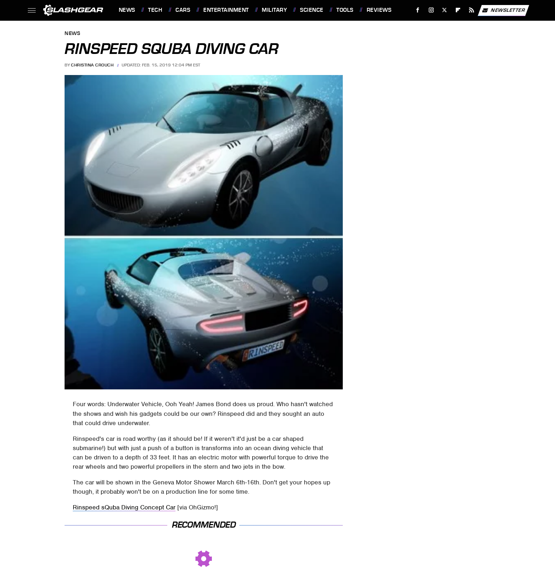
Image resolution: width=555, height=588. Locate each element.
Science (312, 10)
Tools (344, 10)
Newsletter (503, 10)
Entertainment (226, 10)
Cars (182, 10)
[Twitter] (444, 10)
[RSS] (471, 10)
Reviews (379, 10)
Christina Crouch (92, 65)
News (127, 10)
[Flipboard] (458, 10)
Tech (155, 10)
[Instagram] (431, 10)
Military (274, 10)
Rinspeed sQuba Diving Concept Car (124, 507)
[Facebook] (417, 10)
